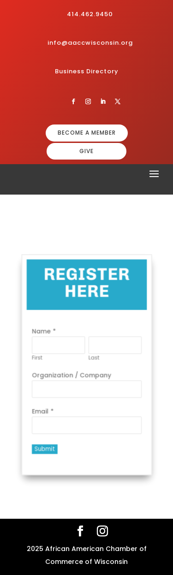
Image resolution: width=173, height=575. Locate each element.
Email (43, 408)
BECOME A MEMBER (87, 132)
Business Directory (87, 71)
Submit (47, 443)
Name (45, 334)
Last (93, 358)
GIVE (86, 151)
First (41, 358)
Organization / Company (72, 374)
